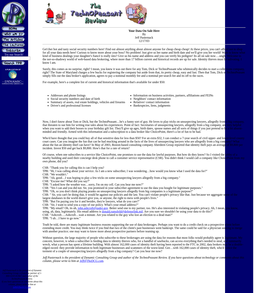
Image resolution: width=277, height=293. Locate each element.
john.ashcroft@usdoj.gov (93, 208)
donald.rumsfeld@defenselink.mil (122, 211)
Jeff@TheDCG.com (91, 260)
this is (140, 188)
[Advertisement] (260, 82)
